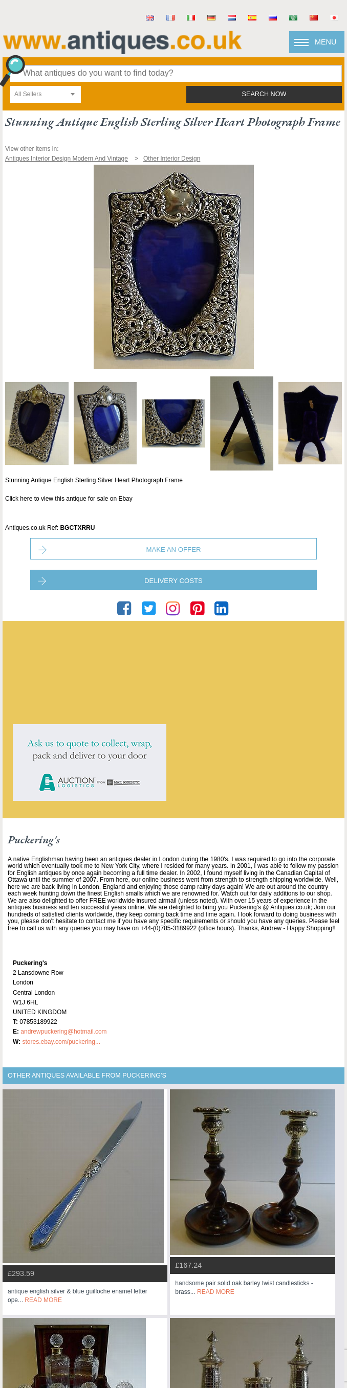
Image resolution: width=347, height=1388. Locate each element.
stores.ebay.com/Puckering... (61, 1041)
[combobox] (45, 94)
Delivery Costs (173, 581)
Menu (325, 42)
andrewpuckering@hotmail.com (63, 1031)
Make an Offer (173, 549)
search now (264, 94)
